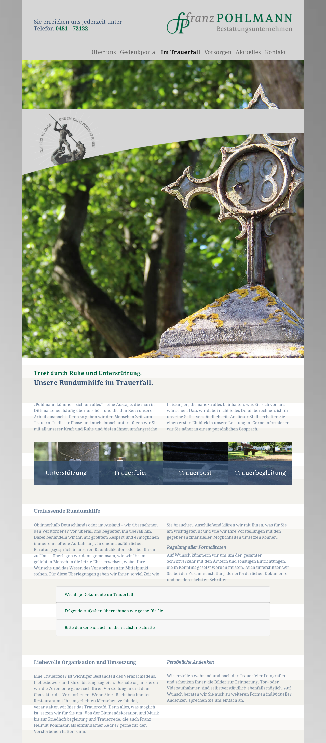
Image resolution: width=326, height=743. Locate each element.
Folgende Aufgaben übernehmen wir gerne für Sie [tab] (114, 611)
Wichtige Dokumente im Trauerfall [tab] (99, 594)
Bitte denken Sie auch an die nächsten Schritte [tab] (110, 627)
